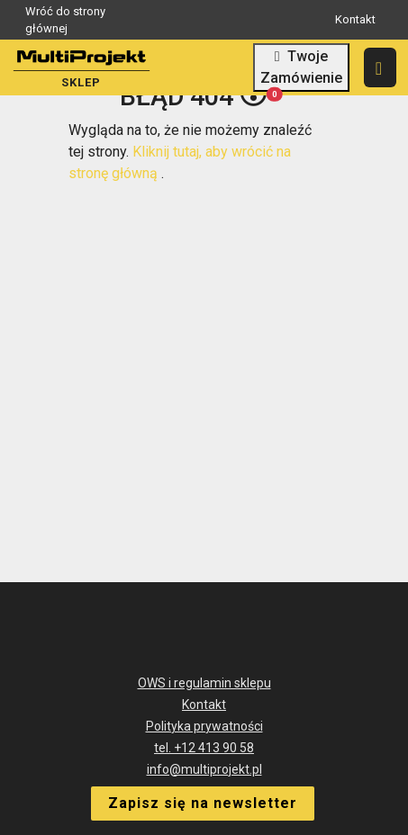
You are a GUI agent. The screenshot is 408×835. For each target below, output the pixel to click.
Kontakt (355, 19)
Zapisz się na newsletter (202, 803)
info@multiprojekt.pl (204, 769)
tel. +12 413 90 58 (204, 748)
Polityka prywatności (204, 726)
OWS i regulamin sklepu (204, 683)
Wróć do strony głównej (109, 20)
